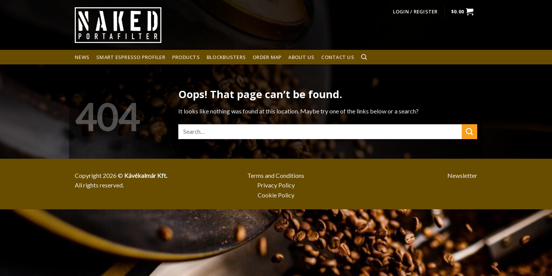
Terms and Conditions (275, 175)
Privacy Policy (276, 185)
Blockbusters (226, 57)
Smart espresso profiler (130, 57)
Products (186, 57)
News (82, 57)
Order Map (267, 57)
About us (301, 57)
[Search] (364, 57)
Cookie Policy (276, 195)
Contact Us (337, 57)
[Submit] (469, 131)
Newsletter (462, 175)
